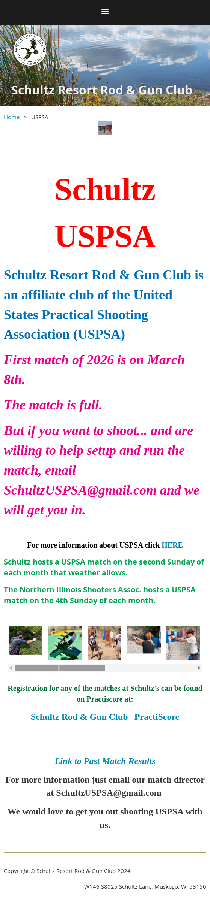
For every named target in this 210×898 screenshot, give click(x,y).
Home (12, 117)
